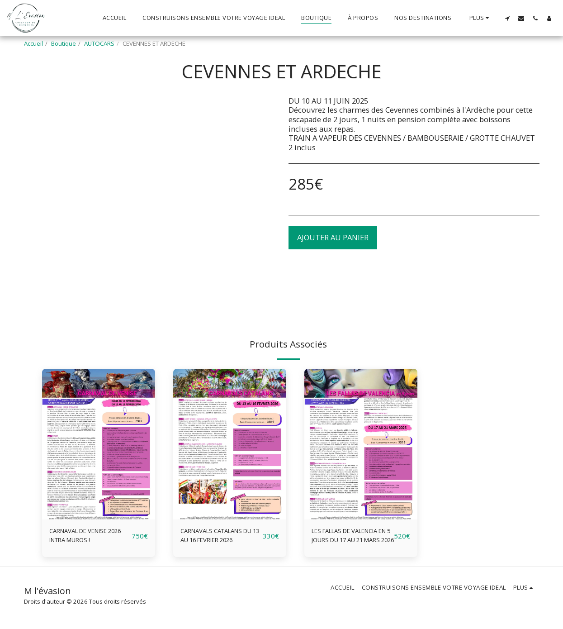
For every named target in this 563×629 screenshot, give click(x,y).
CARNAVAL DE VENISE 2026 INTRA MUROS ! (86, 537)
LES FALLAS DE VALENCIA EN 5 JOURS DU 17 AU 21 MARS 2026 (350, 538)
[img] (98, 444)
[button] (507, 18)
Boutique (63, 43)
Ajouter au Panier (333, 237)
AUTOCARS (99, 43)
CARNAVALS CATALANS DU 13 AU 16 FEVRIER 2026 (220, 538)
